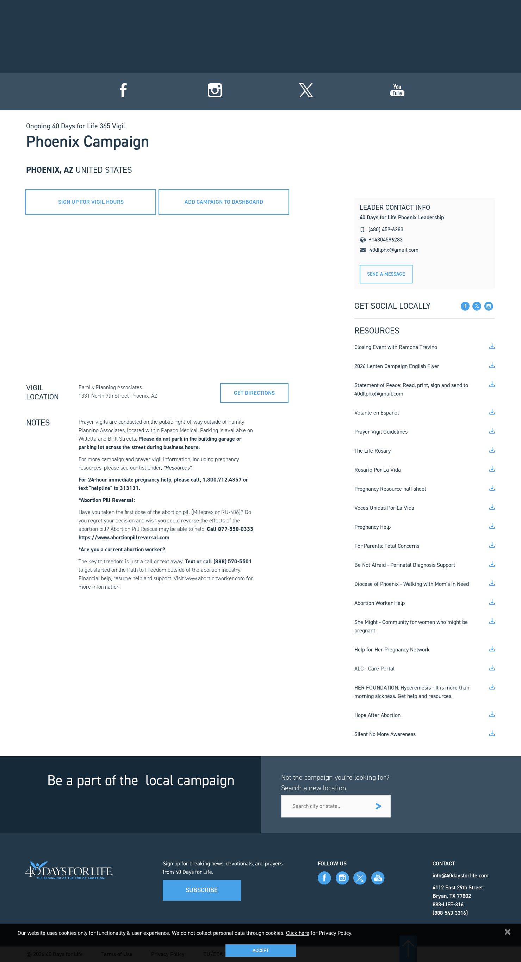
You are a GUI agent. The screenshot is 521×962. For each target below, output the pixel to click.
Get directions (256, 391)
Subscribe (202, 890)
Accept (261, 950)
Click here (297, 933)
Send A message (386, 274)
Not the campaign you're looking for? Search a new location (335, 782)
